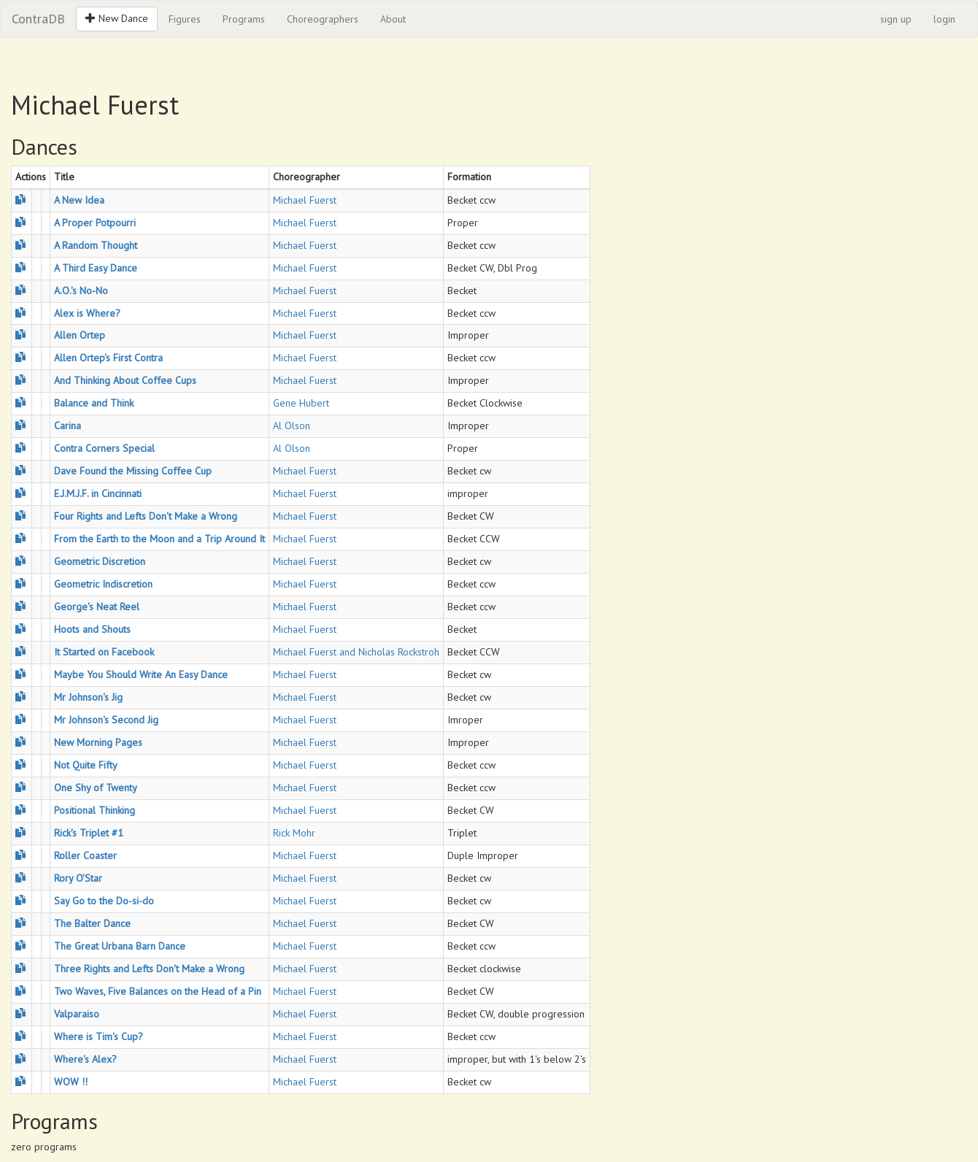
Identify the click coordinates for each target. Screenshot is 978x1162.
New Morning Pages (98, 742)
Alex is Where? (87, 313)
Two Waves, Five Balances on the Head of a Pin (157, 991)
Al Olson (291, 425)
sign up (896, 19)
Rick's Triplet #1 (88, 832)
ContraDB (38, 18)
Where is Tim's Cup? (98, 1036)
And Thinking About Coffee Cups (125, 380)
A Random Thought (95, 245)
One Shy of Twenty (95, 787)
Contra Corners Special (104, 448)
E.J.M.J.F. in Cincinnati (98, 493)
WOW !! (71, 1081)
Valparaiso (76, 1013)
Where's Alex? (85, 1059)
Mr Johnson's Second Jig (106, 719)
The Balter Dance (92, 923)
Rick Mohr (294, 832)
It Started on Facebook (104, 651)
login (944, 19)
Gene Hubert (301, 402)
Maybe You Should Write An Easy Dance (141, 674)
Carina (67, 425)
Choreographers (322, 19)
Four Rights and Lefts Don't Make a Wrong (145, 516)
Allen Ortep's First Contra (108, 357)
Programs (244, 19)
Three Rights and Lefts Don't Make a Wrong (149, 968)
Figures (185, 19)
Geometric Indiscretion (103, 583)
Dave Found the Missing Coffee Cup (133, 470)
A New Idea (79, 200)
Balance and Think (94, 402)
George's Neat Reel (96, 606)
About (393, 19)
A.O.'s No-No (81, 290)
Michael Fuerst (304, 200)
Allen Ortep (79, 335)
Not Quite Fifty (86, 765)
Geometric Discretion (99, 561)
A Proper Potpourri (95, 222)
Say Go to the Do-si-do (104, 900)
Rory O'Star (78, 878)
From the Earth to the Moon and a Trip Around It (159, 538)
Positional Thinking (94, 810)
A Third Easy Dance (95, 267)
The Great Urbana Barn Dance (119, 946)
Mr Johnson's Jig (88, 697)
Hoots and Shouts (92, 629)
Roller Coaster (85, 855)
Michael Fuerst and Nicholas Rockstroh (356, 651)
